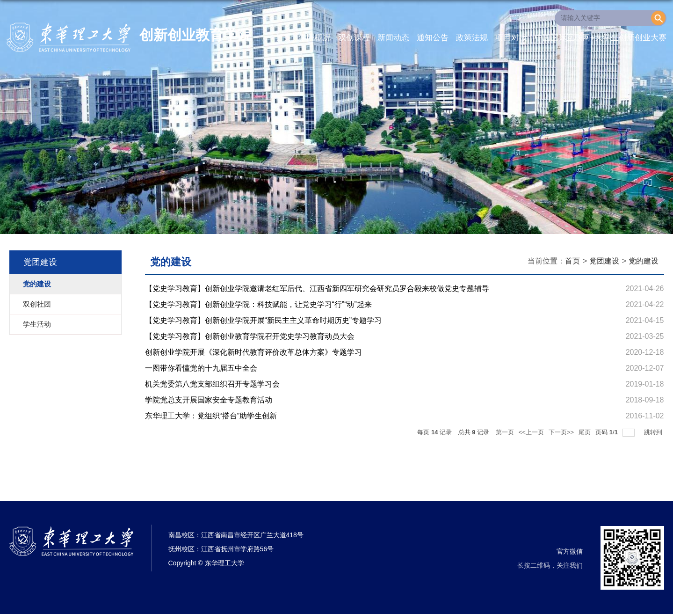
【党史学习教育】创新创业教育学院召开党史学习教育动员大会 (250, 336)
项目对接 (511, 37)
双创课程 (354, 37)
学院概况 (315, 37)
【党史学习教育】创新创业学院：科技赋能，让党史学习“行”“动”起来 (258, 304)
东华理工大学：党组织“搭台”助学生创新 (211, 416)
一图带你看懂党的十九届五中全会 (201, 368)
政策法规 (472, 37)
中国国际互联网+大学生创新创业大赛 (600, 37)
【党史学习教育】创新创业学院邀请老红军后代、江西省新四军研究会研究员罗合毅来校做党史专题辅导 (317, 288)
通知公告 (433, 37)
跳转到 (654, 432)
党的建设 (644, 261)
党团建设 (604, 261)
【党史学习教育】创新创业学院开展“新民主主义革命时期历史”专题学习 (263, 320)
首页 (283, 37)
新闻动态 (393, 37)
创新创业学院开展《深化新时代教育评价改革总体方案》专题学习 (253, 352)
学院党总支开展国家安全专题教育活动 (208, 400)
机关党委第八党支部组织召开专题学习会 (212, 384)
